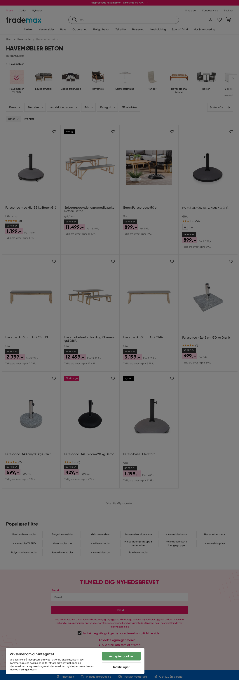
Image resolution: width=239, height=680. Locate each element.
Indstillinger (121, 667)
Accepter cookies (121, 656)
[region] (75, 661)
